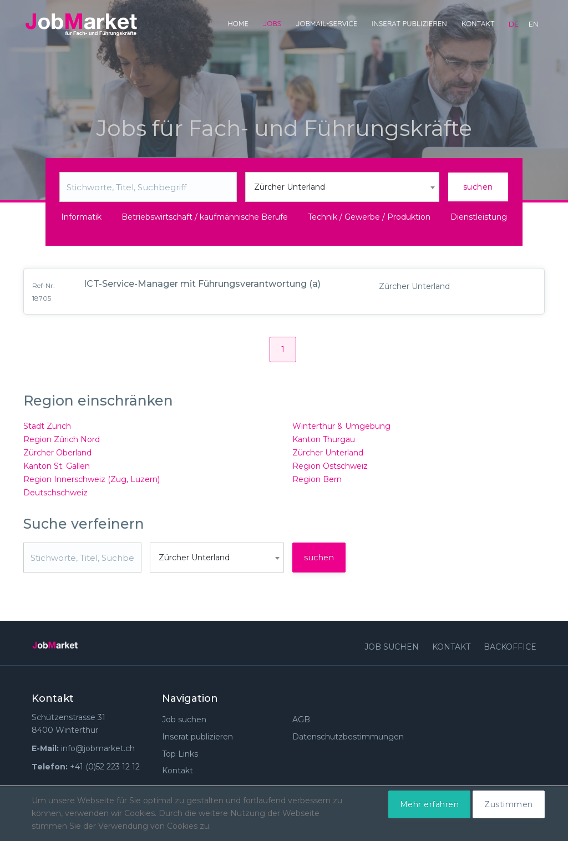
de (514, 24)
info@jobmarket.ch (98, 748)
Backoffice (510, 647)
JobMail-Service (326, 23)
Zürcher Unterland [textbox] (289, 187)
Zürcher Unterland (327, 453)
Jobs (272, 23)
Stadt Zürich (47, 426)
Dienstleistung (478, 217)
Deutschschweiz (55, 493)
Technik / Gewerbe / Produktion (369, 217)
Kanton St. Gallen (56, 466)
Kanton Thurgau (323, 439)
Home (237, 23)
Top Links (180, 754)
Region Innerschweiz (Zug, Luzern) (91, 479)
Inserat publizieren (409, 23)
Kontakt (478, 23)
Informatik (81, 217)
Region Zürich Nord (61, 439)
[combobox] (342, 187)
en (534, 24)
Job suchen (391, 647)
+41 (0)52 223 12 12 (105, 767)
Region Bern (317, 479)
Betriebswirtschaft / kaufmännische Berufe (204, 217)
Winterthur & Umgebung (341, 426)
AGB (301, 720)
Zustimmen (508, 804)
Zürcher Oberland (57, 453)
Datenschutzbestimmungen (348, 737)
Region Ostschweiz (330, 466)
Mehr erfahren (429, 804)
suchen (478, 187)
